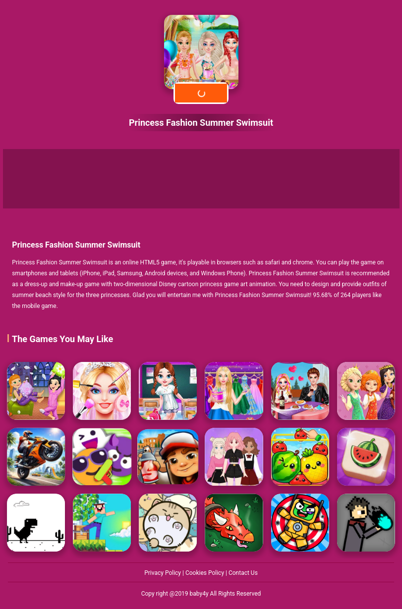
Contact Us (243, 572)
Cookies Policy (205, 572)
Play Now (201, 93)
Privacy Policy (163, 572)
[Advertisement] (201, 178)
